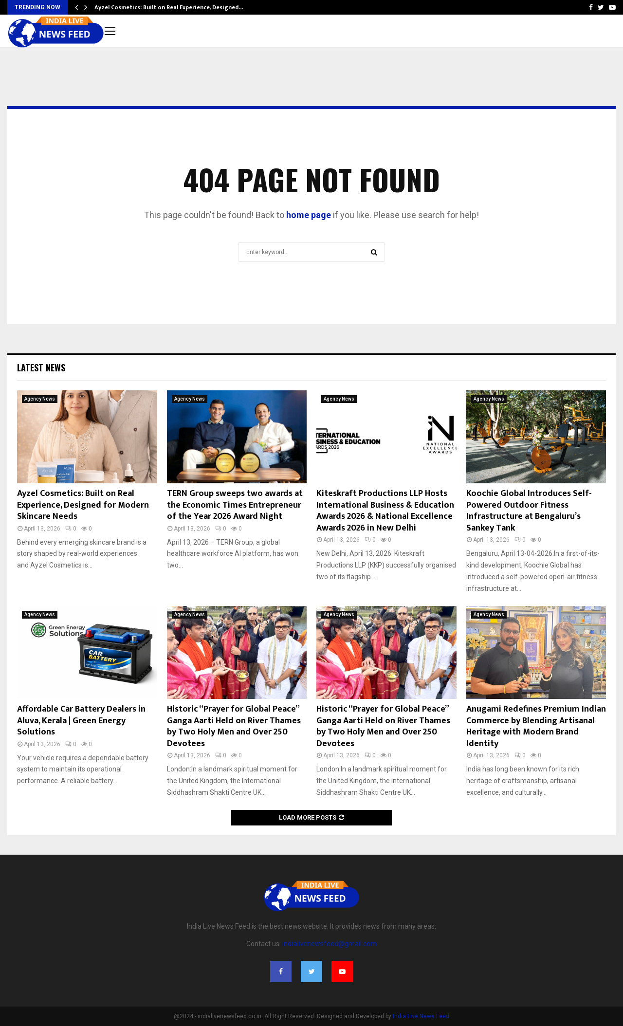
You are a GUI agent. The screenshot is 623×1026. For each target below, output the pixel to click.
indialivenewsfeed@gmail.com (329, 944)
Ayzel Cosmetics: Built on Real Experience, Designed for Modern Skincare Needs (83, 505)
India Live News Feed (421, 1016)
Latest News (41, 367)
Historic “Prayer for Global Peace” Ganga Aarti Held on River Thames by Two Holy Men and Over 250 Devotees (234, 726)
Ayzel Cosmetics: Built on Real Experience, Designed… (168, 7)
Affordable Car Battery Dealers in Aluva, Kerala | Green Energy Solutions (81, 720)
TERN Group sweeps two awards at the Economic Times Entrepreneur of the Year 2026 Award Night (235, 505)
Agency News (39, 399)
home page (308, 215)
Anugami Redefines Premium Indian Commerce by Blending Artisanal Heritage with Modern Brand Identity (536, 726)
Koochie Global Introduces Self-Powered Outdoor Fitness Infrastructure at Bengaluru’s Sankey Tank (529, 510)
